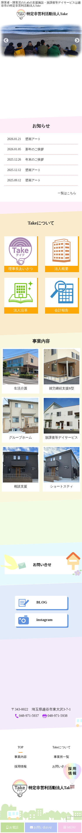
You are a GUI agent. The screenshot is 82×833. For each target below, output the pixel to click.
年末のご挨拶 (34, 159)
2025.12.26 (14, 159)
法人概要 (61, 269)
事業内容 (20, 757)
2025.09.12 (14, 180)
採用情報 (20, 766)
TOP (20, 747)
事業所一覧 (61, 757)
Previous (5, 40)
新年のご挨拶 (34, 149)
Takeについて (61, 747)
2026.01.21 (14, 139)
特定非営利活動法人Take (42, 14)
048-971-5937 (27, 715)
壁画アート (33, 139)
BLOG (32, 602)
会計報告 (61, 310)
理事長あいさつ (20, 269)
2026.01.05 (14, 149)
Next (76, 40)
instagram (35, 619)
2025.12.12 (14, 170)
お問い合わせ (61, 766)
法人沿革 (21, 310)
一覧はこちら (67, 193)
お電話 (12, 827)
